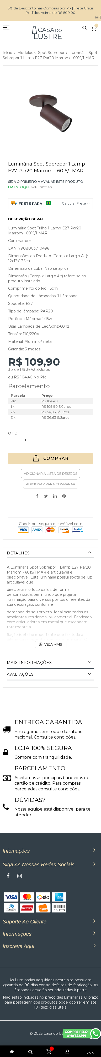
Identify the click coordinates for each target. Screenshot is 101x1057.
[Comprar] (50, 458)
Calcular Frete (74, 203)
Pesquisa (84, 28)
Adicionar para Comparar (50, 484)
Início (7, 52)
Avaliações (20, 674)
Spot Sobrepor (51, 52)
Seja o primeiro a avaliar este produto (45, 182)
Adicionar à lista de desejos (50, 474)
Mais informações (29, 662)
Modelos (25, 52)
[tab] (50, 553)
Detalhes (18, 553)
